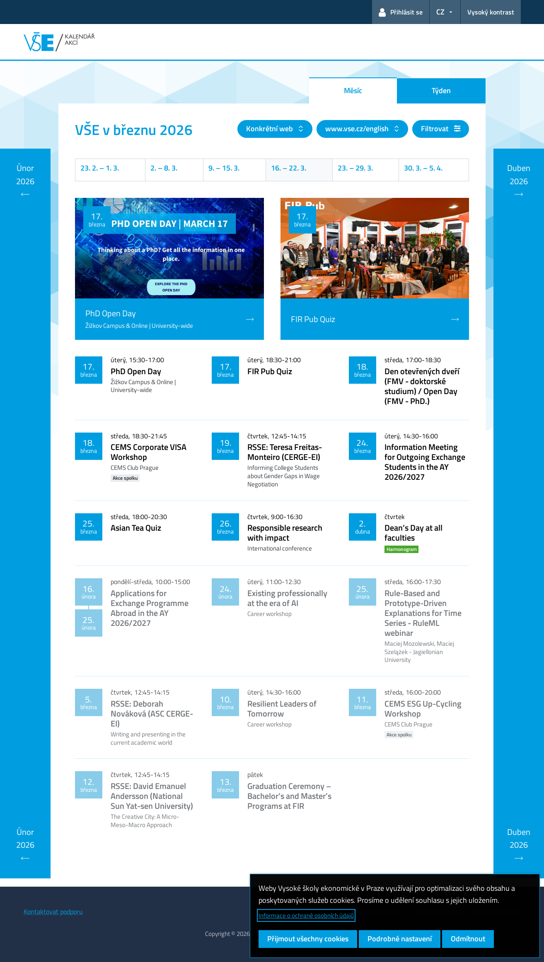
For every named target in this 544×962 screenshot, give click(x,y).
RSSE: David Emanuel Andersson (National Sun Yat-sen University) (152, 795)
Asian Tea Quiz (136, 527)
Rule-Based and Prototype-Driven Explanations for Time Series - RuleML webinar (423, 613)
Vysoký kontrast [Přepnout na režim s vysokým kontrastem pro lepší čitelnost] (490, 12)
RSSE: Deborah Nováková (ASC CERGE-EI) (152, 713)
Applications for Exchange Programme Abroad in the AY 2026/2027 (150, 608)
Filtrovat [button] (440, 128)
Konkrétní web (270, 128)
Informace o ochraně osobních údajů (306, 915)
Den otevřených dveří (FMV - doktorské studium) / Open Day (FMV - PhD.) (421, 386)
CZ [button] (440, 11)
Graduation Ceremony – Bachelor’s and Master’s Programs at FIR (289, 795)
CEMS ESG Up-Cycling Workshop (423, 708)
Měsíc (353, 90)
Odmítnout (468, 938)
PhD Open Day (136, 371)
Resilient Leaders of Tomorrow (282, 708)
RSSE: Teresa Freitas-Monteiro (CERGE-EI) (284, 451)
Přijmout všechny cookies (307, 938)
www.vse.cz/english (357, 128)
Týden (441, 90)
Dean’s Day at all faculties (413, 532)
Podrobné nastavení (400, 938)
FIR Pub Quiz (269, 371)
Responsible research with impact (284, 532)
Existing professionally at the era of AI (287, 598)
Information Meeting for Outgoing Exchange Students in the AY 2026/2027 (424, 461)
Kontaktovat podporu (53, 911)
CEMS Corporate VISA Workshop (148, 451)
